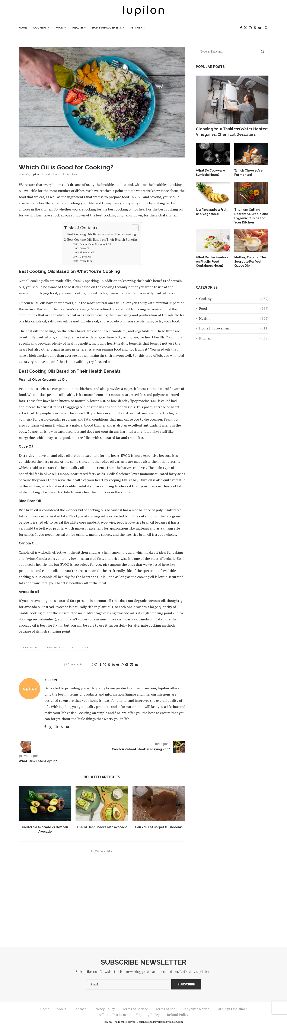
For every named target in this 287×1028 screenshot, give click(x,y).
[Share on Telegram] (126, 665)
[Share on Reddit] (117, 665)
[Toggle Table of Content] (132, 228)
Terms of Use (165, 1009)
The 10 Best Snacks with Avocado (102, 827)
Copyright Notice (195, 1009)
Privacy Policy (104, 1009)
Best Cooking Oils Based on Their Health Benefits (102, 240)
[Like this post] (95, 665)
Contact (79, 1009)
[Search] (266, 27)
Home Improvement (106, 27)
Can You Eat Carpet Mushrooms (158, 827)
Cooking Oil (30, 647)
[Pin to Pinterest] (109, 665)
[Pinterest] (255, 27)
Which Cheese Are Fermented (248, 172)
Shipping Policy (147, 1014)
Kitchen (136, 27)
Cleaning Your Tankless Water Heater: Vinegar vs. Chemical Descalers (232, 131)
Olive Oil (85, 248)
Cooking (39, 27)
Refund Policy (177, 1014)
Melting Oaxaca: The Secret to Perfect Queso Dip (250, 261)
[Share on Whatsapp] (122, 665)
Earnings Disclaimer (231, 1009)
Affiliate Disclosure (113, 1014)
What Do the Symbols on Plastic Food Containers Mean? (212, 261)
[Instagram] (250, 27)
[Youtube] (259, 27)
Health (77, 27)
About (61, 1009)
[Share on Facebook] (100, 665)
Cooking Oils (54, 647)
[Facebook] (241, 27)
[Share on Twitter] (104, 665)
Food (59, 27)
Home (23, 27)
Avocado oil (86, 260)
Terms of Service (135, 1009)
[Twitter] (245, 27)
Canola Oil (85, 256)
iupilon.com (176, 1021)
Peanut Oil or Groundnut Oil (95, 244)
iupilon (35, 174)
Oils (85, 647)
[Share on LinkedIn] (113, 665)
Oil (73, 647)
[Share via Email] (136, 665)
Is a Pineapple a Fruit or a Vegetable (211, 212)
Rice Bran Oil (87, 252)
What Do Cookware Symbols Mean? (210, 172)
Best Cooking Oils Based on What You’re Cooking (101, 234)
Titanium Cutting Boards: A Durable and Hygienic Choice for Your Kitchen (251, 216)
